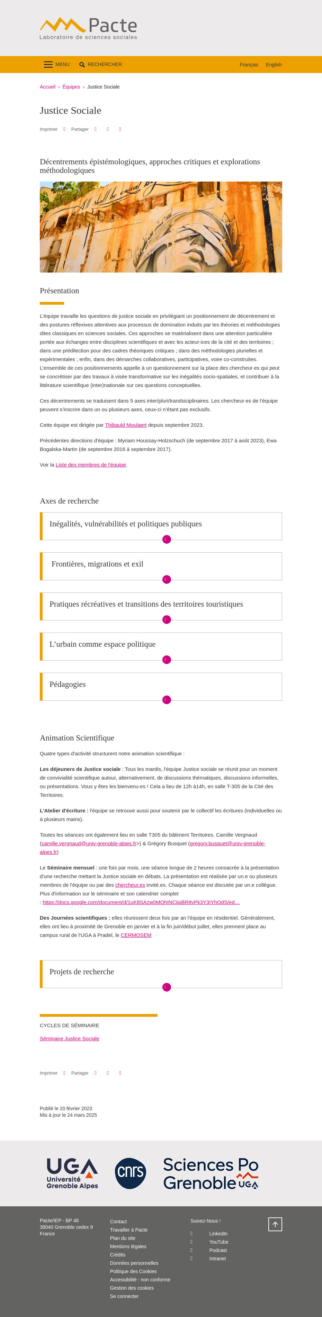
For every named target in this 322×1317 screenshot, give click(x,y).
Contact (118, 1221)
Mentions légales (128, 1246)
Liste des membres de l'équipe (91, 465)
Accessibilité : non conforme (140, 1279)
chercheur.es (130, 885)
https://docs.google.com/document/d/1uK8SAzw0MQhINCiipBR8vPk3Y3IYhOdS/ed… (141, 902)
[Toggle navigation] (57, 64)
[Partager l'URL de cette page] (120, 129)
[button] (100, 64)
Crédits (117, 1255)
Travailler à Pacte (128, 1230)
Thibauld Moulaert (125, 425)
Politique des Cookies (133, 1271)
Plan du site (122, 1238)
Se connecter (124, 1296)
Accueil (47, 87)
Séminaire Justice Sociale (69, 1038)
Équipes (71, 87)
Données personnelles (134, 1263)
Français (249, 64)
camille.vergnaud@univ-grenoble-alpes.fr (89, 843)
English (274, 64)
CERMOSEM (136, 935)
